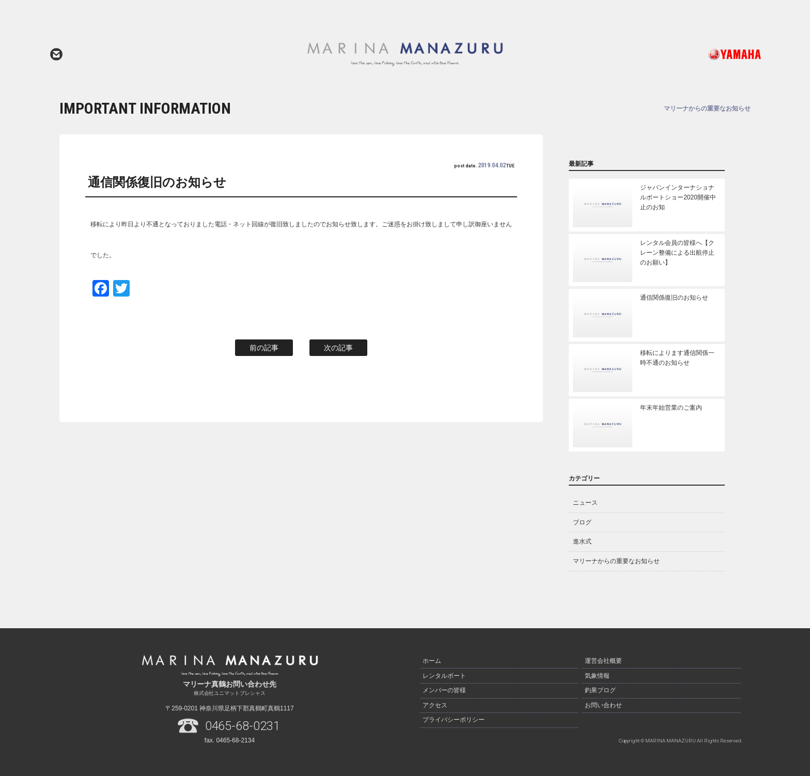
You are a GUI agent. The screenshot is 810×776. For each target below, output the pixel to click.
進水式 (582, 541)
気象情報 (597, 675)
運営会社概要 (603, 660)
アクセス (435, 704)
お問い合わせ (56, 54)
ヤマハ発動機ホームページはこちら (691, 54)
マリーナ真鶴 (405, 54)
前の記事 (264, 348)
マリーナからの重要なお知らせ (616, 561)
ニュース (585, 502)
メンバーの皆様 (444, 689)
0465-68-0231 (243, 726)
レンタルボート (444, 675)
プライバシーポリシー (454, 718)
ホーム (432, 660)
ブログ (582, 522)
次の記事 (338, 348)
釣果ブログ (600, 689)
